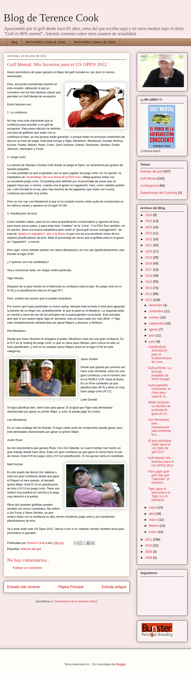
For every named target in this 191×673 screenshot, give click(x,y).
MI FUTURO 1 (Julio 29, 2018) (45, 42)
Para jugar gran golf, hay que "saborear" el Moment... (159, 477)
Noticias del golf (31, 549)
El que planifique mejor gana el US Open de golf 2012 (159, 446)
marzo (153, 519)
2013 (149, 294)
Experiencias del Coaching (158, 192)
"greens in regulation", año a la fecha (41, 233)
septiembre (157, 323)
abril (152, 513)
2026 (149, 215)
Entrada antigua (114, 587)
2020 (149, 251)
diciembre (156, 305)
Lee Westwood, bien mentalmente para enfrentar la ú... (159, 427)
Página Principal (71, 587)
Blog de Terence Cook (51, 18)
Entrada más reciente (23, 587)
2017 (149, 269)
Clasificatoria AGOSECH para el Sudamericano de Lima (159, 354)
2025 (149, 221)
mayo (153, 507)
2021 (149, 245)
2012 (149, 300)
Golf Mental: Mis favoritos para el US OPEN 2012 (161, 461)
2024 (149, 227)
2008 (149, 557)
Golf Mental (148, 178)
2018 (149, 263)
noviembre (156, 311)
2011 (149, 539)
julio (152, 335)
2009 (149, 551)
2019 (149, 257)
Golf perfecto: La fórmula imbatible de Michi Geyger (159, 373)
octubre (154, 317)
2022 (149, 239)
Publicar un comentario (27, 567)
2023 (149, 233)
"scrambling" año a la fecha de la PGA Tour (53, 177)
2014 (149, 288)
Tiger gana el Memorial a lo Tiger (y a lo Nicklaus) (159, 494)
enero (153, 532)
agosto (154, 329)
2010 (149, 545)
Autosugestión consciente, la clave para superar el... (159, 390)
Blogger (121, 664)
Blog (14, 42)
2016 (149, 275)
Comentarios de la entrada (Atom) (75, 601)
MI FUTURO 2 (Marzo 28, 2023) (94, 42)
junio (152, 341)
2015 (149, 281)
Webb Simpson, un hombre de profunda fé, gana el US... (159, 408)
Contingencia (149, 185)
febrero (154, 525)
